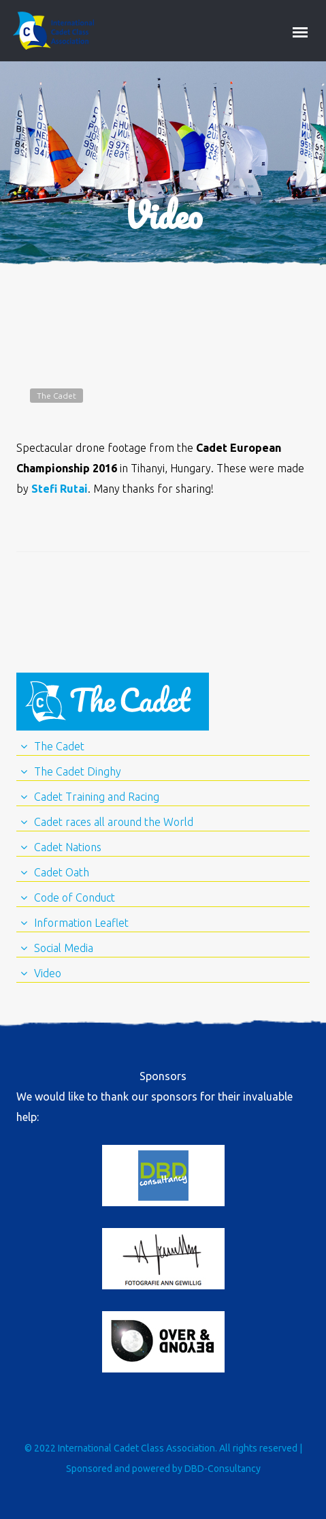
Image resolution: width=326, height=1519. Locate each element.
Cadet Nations (67, 847)
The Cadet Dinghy (77, 771)
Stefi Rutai (59, 488)
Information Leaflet (81, 923)
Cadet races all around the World (113, 822)
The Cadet (56, 395)
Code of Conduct (74, 897)
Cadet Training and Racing (96, 797)
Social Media (63, 948)
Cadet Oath (61, 872)
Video (47, 973)
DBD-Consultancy (222, 1468)
